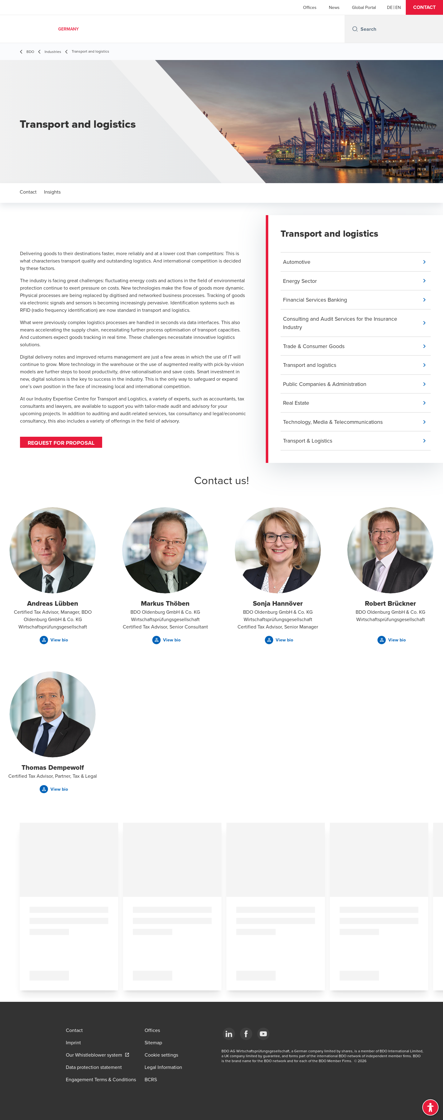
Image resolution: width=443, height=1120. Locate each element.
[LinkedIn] (229, 1033)
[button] (424, 7)
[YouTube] (263, 1033)
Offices (310, 7)
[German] (390, 7)
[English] (398, 7)
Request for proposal (62, 443)
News (334, 7)
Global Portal (364, 7)
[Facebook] (246, 1033)
